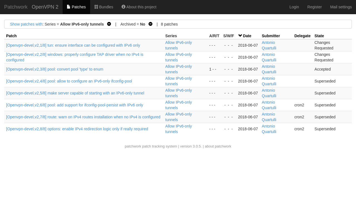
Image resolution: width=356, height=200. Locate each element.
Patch (11, 36)
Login (294, 7)
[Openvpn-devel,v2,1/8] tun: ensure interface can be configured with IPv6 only (73, 45)
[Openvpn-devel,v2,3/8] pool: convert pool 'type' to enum (54, 69)
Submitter (271, 36)
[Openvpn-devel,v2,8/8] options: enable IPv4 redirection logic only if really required (77, 129)
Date (247, 36)
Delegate (302, 36)
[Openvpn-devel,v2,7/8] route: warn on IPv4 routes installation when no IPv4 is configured (83, 117)
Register (314, 7)
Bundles (103, 7)
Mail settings (341, 7)
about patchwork (218, 146)
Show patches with (26, 24)
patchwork (133, 146)
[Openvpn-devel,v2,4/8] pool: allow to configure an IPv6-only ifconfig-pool (69, 81)
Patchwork (16, 7)
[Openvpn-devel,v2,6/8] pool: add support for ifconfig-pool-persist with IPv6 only (74, 105)
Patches (76, 7)
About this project (139, 7)
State (319, 36)
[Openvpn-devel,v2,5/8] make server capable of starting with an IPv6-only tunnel (75, 93)
